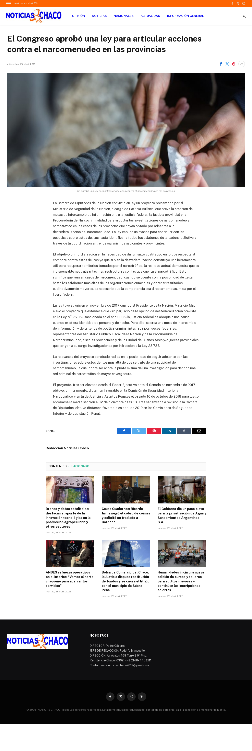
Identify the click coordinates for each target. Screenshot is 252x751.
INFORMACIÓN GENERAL (185, 16)
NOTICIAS (99, 16)
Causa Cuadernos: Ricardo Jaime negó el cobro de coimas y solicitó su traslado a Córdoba (126, 515)
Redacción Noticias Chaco (67, 448)
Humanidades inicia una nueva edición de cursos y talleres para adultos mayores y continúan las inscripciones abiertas (181, 581)
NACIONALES (124, 16)
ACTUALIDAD (150, 16)
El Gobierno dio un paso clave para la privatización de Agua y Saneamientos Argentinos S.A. (182, 515)
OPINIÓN (78, 16)
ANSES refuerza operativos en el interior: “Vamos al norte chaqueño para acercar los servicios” (70, 579)
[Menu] (8, 3)
